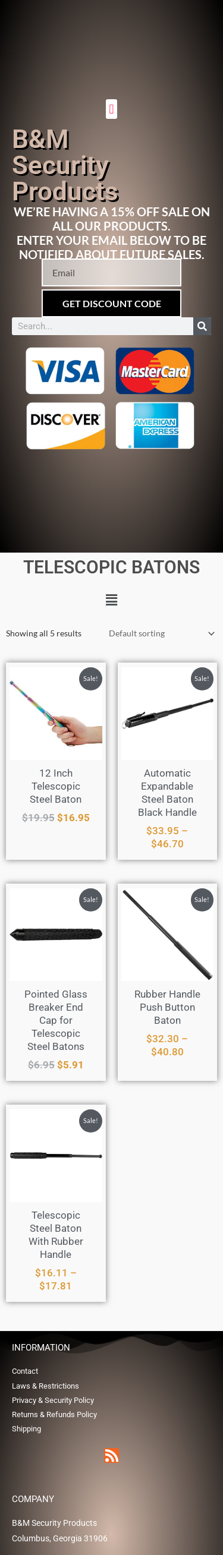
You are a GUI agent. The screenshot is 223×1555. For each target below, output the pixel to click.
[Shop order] (159, 633)
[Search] (202, 326)
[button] (111, 109)
